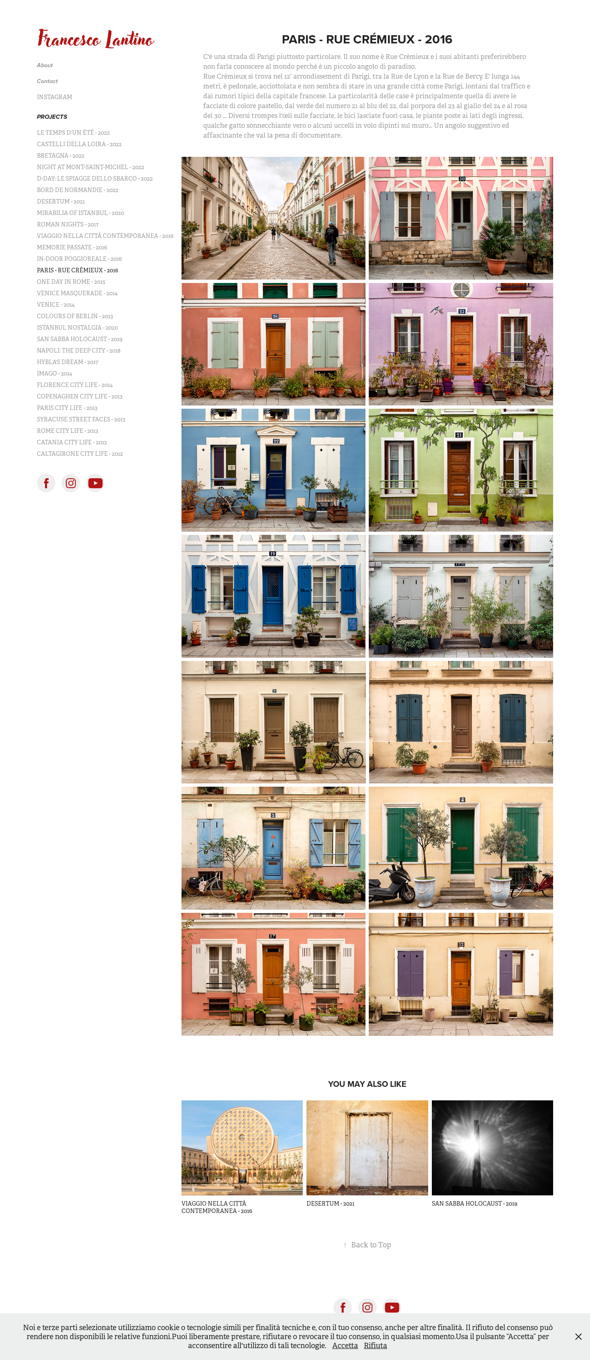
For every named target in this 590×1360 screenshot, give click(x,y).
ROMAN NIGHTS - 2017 (68, 224)
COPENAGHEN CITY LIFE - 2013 (80, 396)
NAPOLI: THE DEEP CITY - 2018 (78, 350)
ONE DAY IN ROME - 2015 (71, 281)
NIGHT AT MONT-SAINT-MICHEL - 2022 (90, 167)
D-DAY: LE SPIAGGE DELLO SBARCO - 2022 (95, 178)
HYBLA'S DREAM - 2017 (67, 362)
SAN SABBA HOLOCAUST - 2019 (80, 339)
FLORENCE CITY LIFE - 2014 (75, 385)
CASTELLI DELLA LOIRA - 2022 (79, 144)
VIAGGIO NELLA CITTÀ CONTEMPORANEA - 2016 (105, 236)
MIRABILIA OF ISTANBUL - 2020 (80, 213)
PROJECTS (52, 117)
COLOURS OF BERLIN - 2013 (75, 316)
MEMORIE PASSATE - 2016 (72, 247)
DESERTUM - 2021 (61, 201)
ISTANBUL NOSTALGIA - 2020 (77, 327)
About (45, 65)
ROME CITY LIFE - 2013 (67, 430)
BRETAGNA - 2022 (60, 155)
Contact (47, 81)
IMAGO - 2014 (54, 373)
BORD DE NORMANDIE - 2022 (77, 190)
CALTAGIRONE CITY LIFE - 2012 (80, 453)
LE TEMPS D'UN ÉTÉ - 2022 (73, 132)
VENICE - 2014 (56, 304)
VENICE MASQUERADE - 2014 (77, 293)
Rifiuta (375, 1345)
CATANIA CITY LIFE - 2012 (72, 442)
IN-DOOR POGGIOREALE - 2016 (79, 258)
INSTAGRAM (54, 97)
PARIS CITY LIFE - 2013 (67, 408)
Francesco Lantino (95, 39)
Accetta (345, 1345)
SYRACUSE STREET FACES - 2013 (81, 419)
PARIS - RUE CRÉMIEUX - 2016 (77, 270)
